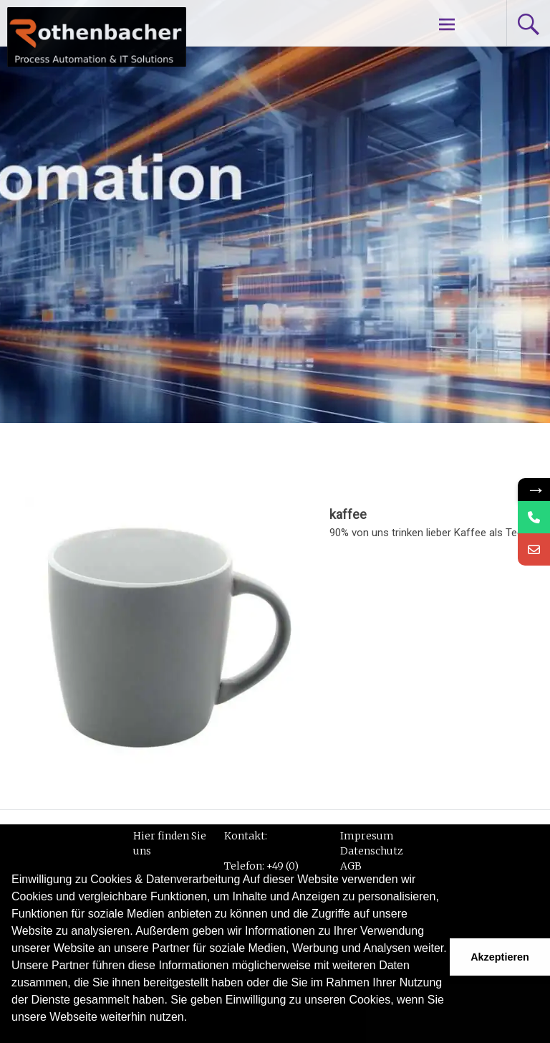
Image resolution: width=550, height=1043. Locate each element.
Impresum (367, 835)
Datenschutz (371, 850)
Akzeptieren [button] (500, 957)
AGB (351, 865)
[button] (13, 1036)
